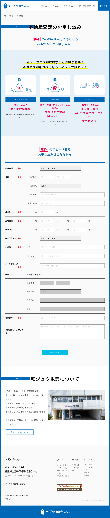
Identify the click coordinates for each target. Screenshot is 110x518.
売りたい (56, 6)
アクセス (8, 499)
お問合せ (103, 6)
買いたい (45, 6)
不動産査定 (75, 465)
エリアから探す (62, 468)
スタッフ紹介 (69, 6)
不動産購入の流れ (63, 476)
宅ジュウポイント (88, 461)
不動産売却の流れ (76, 469)
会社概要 (86, 472)
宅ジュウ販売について (86, 6)
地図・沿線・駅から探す (63, 472)
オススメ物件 (61, 465)
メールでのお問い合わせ (15, 486)
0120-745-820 (21, 471)
